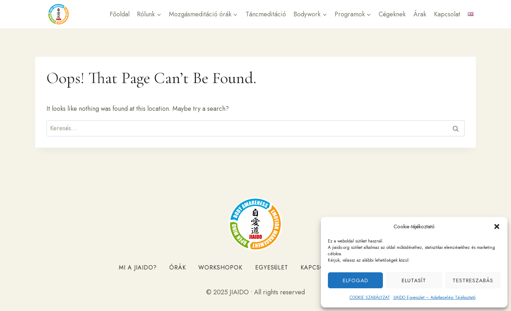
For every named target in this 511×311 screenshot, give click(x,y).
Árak (419, 14)
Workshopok (220, 267)
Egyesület (271, 267)
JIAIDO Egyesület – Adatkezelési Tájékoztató (435, 297)
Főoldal (120, 14)
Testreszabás (472, 280)
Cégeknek (392, 14)
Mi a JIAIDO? (138, 267)
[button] (496, 226)
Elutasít (414, 280)
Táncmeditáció (266, 14)
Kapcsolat (447, 14)
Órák (177, 267)
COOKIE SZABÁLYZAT (370, 297)
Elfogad (355, 280)
